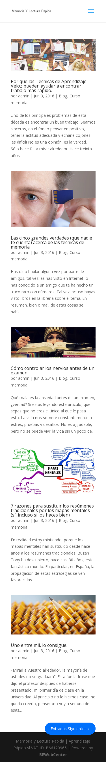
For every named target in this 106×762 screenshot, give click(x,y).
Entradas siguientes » (70, 728)
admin (23, 96)
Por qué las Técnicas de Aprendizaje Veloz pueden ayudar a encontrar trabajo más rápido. (48, 85)
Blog (63, 96)
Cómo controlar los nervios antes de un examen (52, 370)
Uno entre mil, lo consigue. (39, 645)
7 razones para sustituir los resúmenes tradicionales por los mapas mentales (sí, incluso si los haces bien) (52, 510)
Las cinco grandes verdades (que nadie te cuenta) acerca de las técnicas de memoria (51, 242)
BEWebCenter (53, 754)
